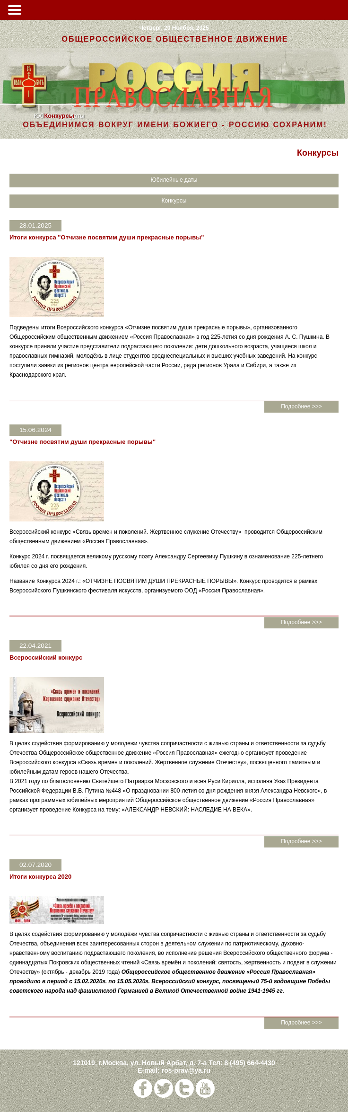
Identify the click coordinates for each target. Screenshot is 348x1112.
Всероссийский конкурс (45, 657)
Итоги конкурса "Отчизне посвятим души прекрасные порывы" (106, 237)
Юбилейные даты (174, 180)
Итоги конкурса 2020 (40, 876)
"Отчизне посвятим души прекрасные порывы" (82, 441)
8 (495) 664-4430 (249, 1063)
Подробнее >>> (301, 406)
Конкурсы (59, 116)
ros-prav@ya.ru (186, 1070)
